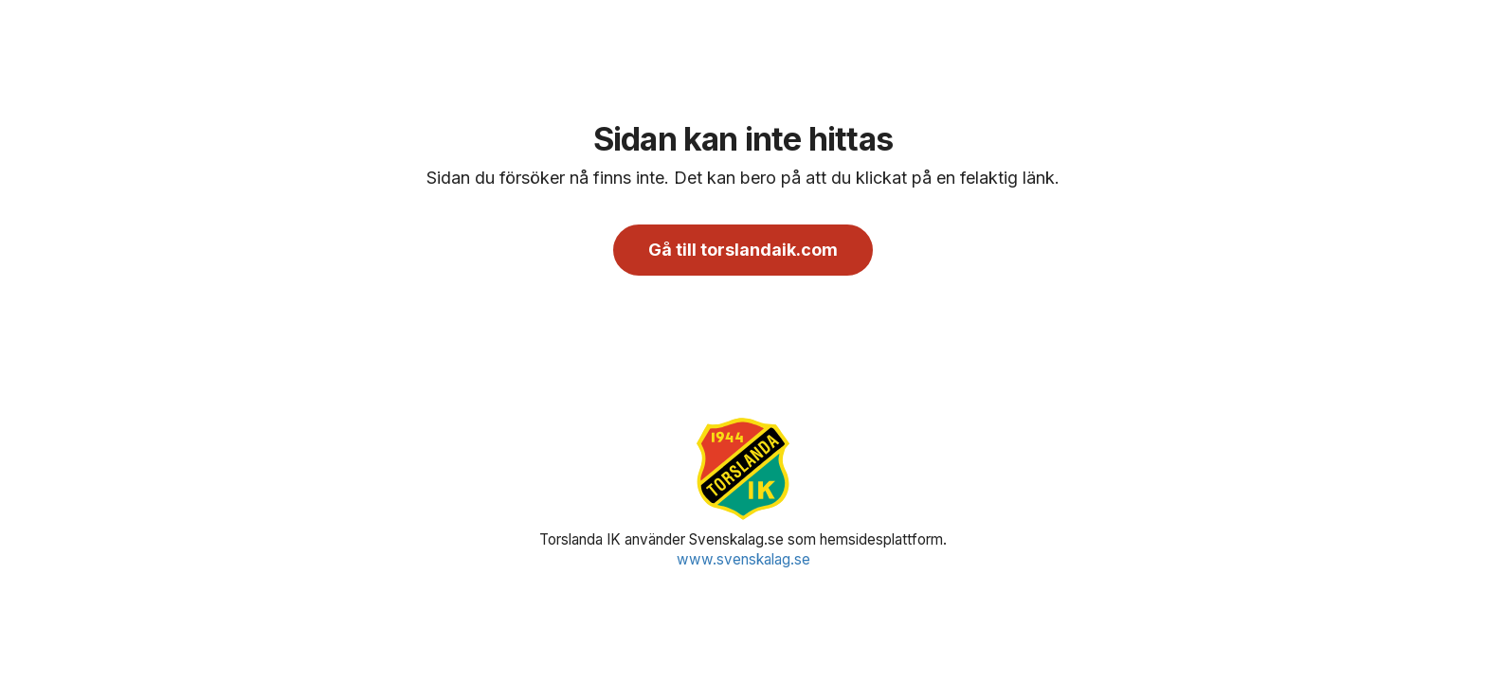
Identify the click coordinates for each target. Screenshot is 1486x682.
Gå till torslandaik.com (743, 250)
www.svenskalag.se (743, 559)
